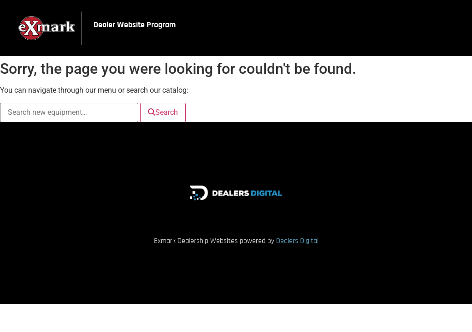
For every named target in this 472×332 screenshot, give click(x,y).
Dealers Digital (297, 241)
